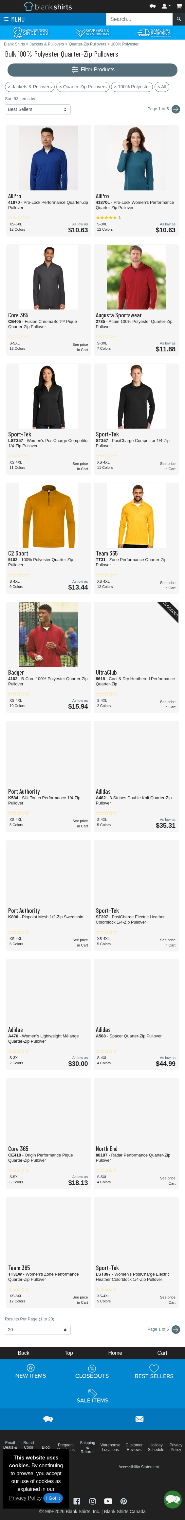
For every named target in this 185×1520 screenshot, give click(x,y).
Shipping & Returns (87, 1447)
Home (115, 1353)
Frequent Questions (66, 1447)
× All (161, 86)
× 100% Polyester (132, 86)
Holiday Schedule (156, 1447)
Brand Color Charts (28, 1447)
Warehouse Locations (110, 1447)
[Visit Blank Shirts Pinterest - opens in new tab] (124, 1500)
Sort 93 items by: (20, 98)
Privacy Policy (25, 1498)
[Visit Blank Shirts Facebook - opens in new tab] (77, 1500)
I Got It (53, 1498)
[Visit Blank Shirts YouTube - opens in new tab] (109, 1500)
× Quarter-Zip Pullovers (83, 86)
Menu (13, 19)
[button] (152, 4)
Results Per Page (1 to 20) (29, 1319)
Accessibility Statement (139, 1467)
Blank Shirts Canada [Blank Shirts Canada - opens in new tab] (125, 1511)
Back (23, 1353)
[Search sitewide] (139, 19)
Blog (46, 1447)
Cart (162, 1353)
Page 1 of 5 (163, 1329)
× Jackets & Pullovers (30, 86)
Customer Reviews (134, 1447)
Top (69, 1353)
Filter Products (92, 69)
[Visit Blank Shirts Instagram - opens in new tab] (93, 1500)
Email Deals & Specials (10, 1447)
